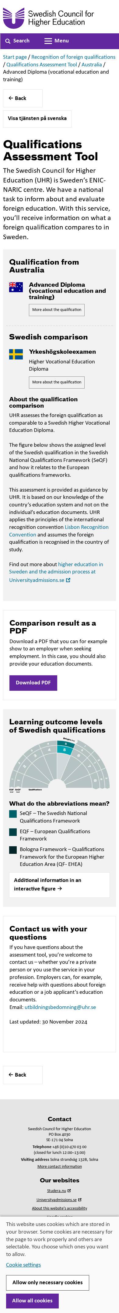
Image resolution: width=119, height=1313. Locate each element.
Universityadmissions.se (60, 1200)
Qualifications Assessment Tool (41, 65)
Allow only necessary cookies (47, 1283)
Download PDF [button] (33, 683)
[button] (59, 885)
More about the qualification (56, 310)
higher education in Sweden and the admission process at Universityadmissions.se (56, 572)
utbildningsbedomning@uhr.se (60, 1008)
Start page (15, 57)
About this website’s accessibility (59, 1208)
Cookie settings (23, 1265)
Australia (92, 65)
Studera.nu (59, 1191)
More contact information (59, 1166)
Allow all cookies (32, 1301)
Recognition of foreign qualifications (73, 57)
